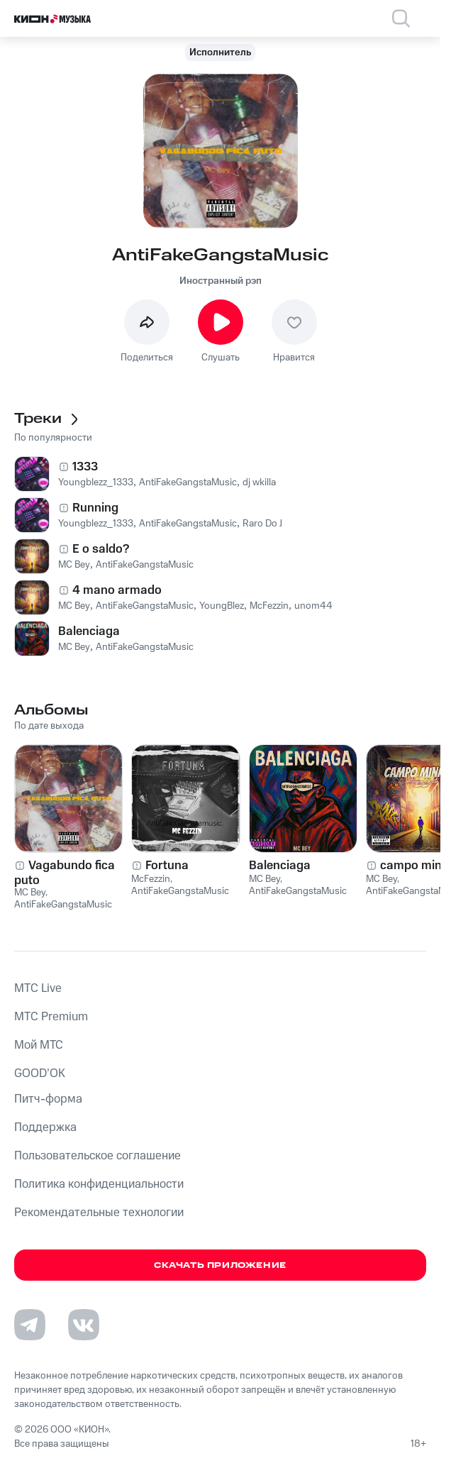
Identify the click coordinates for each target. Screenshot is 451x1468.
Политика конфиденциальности (99, 1184)
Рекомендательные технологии (99, 1212)
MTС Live (38, 988)
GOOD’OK (39, 1073)
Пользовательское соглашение (97, 1155)
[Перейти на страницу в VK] (83, 1324)
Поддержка (45, 1127)
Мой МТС (38, 1045)
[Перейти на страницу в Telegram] (29, 1324)
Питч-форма (48, 1099)
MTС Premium (51, 1016)
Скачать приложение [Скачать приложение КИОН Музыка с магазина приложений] (220, 1265)
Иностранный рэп (220, 281)
